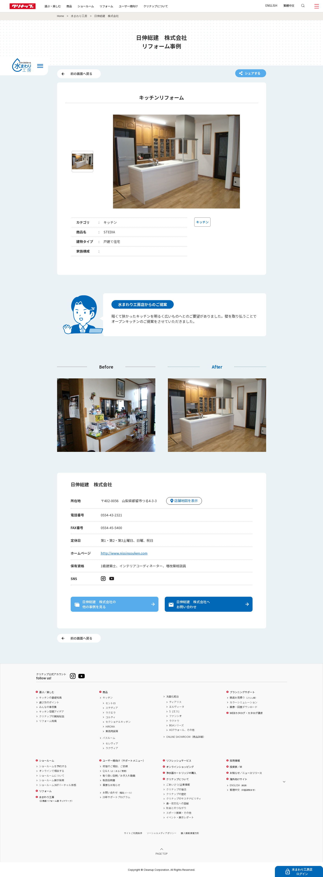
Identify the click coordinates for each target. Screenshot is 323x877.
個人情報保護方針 (190, 833)
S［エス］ (175, 711)
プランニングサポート (242, 692)
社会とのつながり (176, 808)
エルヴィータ (176, 706)
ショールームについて (51, 775)
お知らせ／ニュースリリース (246, 773)
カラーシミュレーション (243, 702)
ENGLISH (271, 5)
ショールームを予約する (53, 766)
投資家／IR (236, 766)
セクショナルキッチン (118, 721)
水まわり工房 (79, 16)
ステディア (112, 707)
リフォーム (106, 6)
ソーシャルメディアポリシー (161, 833)
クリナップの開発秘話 (51, 716)
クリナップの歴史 (176, 794)
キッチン (108, 697)
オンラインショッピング (180, 766)
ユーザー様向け (128, 6)
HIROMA (110, 726)
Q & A (115, 770)
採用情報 (235, 760)
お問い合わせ (118, 792)
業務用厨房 (112, 731)
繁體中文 (288, 5)
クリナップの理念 (176, 789)
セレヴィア (112, 743)
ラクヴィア (112, 748)
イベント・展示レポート (180, 817)
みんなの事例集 (48, 707)
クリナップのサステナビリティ (183, 798)
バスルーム (109, 737)
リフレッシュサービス (178, 760)
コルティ (110, 717)
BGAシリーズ (176, 725)
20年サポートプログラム (116, 797)
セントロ (111, 703)
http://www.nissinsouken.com (124, 553)
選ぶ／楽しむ (46, 692)
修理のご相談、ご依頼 (115, 766)
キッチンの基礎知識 (50, 697)
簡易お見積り (243, 697)
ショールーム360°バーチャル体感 (57, 785)
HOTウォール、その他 (181, 730)
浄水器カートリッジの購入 (181, 773)
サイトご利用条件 (133, 833)
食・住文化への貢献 (177, 803)
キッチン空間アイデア (51, 711)
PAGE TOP (162, 854)
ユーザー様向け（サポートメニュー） (124, 760)
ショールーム (86, 6)
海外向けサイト (238, 779)
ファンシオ (175, 716)
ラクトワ (174, 720)
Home (60, 16)
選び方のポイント (49, 702)
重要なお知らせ (111, 785)
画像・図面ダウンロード (243, 707)
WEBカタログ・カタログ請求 (246, 713)
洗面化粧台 (172, 696)
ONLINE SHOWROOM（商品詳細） (186, 736)
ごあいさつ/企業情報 (178, 784)
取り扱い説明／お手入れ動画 (119, 775)
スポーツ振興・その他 (178, 812)
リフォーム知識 (48, 721)
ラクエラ (111, 712)
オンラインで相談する (51, 770)
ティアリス (175, 702)
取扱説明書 (109, 780)
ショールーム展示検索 (51, 780)
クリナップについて (155, 6)
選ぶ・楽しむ (53, 6)
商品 (105, 692)
